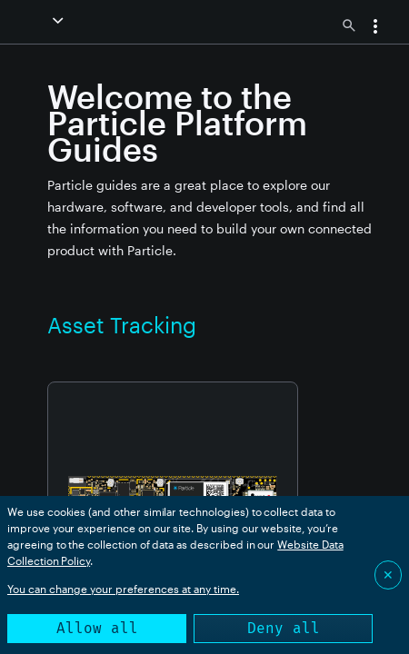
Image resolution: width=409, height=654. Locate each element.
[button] (60, 21)
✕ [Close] (388, 574)
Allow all (97, 628)
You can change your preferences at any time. (123, 588)
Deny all (283, 628)
